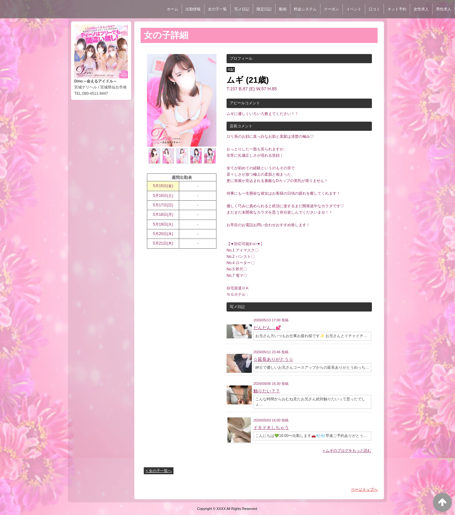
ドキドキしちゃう (271, 427)
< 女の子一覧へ (159, 471)
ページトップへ (364, 489)
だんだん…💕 (267, 327)
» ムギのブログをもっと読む (347, 450)
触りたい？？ (266, 390)
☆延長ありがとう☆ (273, 359)
